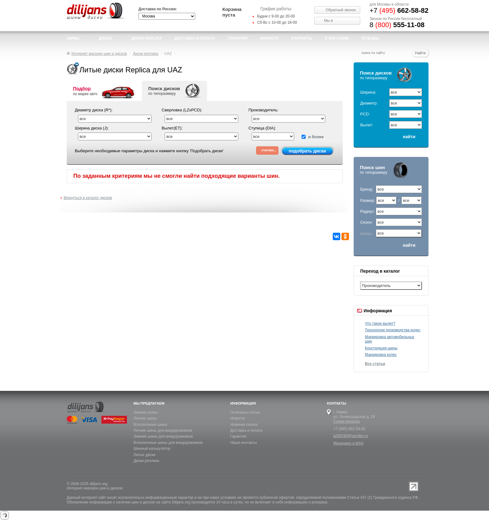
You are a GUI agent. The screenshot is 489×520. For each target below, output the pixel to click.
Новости (237, 418)
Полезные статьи (245, 412)
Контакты (301, 38)
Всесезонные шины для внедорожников (168, 442)
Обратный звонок (341, 10)
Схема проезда (346, 421)
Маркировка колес (381, 354)
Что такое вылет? (380, 323)
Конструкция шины (381, 348)
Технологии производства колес (392, 330)
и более (313, 136)
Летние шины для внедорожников (162, 430)
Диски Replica (146, 38)
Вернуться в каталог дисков (88, 198)
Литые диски (144, 455)
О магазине (337, 38)
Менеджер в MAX (348, 443)
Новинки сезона (244, 424)
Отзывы (370, 38)
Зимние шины (145, 412)
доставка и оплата (194, 38)
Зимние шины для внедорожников (163, 436)
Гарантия (238, 38)
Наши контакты (243, 442)
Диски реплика (146, 461)
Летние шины (145, 418)
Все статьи (375, 364)
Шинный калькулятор (151, 448)
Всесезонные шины (150, 424)
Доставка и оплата (246, 430)
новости (269, 38)
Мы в (328, 20)
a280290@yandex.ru (350, 436)
